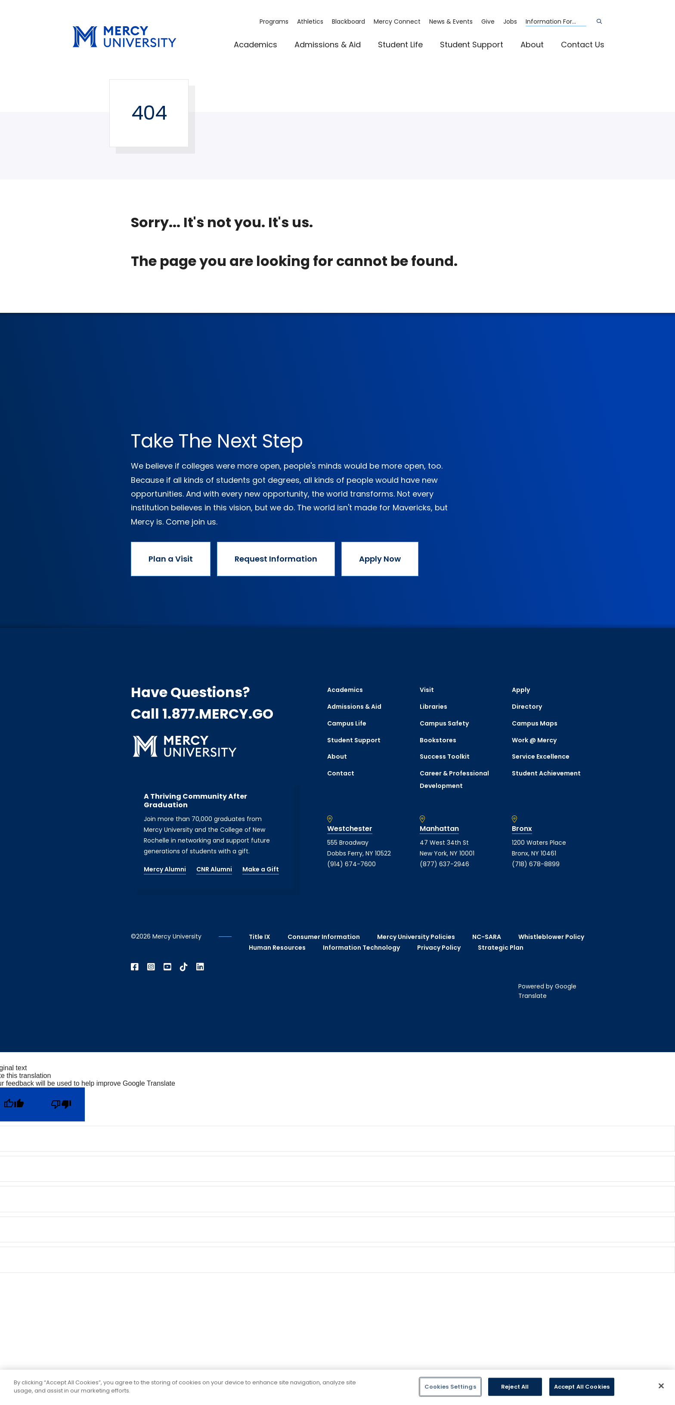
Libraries (433, 706)
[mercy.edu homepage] (124, 37)
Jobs (510, 21)
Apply (521, 690)
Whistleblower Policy (551, 937)
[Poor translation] (61, 1104)
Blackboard (348, 21)
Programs (274, 21)
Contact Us (582, 44)
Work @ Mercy (534, 740)
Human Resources (277, 947)
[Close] (661, 1385)
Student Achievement (546, 773)
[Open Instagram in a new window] (151, 967)
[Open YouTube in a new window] (167, 967)
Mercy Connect (397, 21)
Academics (255, 44)
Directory (527, 706)
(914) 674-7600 (351, 864)
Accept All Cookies (582, 1387)
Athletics (310, 21)
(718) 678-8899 (536, 864)
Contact (340, 773)
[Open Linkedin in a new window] (200, 967)
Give (488, 21)
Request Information (276, 558)
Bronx (522, 828)
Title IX (259, 937)
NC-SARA (486, 937)
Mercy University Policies (416, 937)
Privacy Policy (439, 947)
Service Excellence (541, 756)
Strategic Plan (500, 947)
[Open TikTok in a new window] (184, 967)
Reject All (515, 1387)
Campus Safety (444, 723)
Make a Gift (260, 869)
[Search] (599, 21)
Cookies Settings (450, 1387)
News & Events (451, 21)
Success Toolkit (445, 756)
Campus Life (346, 723)
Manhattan (439, 828)
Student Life (400, 44)
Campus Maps (534, 723)
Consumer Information (324, 937)
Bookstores (438, 740)
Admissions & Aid (327, 44)
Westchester (349, 828)
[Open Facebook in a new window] (135, 967)
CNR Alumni (214, 869)
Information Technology (361, 947)
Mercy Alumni (165, 869)
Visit (427, 690)
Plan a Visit (171, 558)
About (532, 44)
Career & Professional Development (454, 779)
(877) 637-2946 (444, 864)
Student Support (471, 44)
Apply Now (380, 558)
